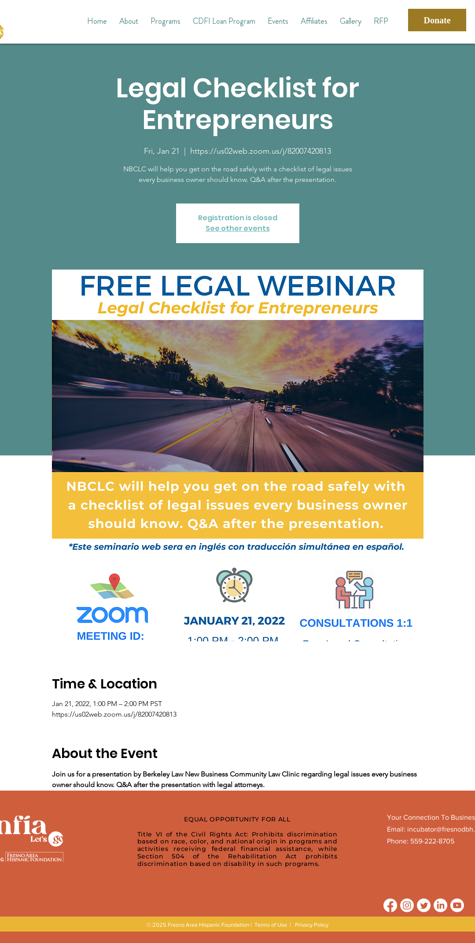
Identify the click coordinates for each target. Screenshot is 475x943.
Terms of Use (270, 924)
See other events (238, 228)
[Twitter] (424, 905)
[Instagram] (407, 905)
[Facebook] (390, 905)
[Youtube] (457, 905)
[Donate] (437, 20)
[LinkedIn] (440, 905)
